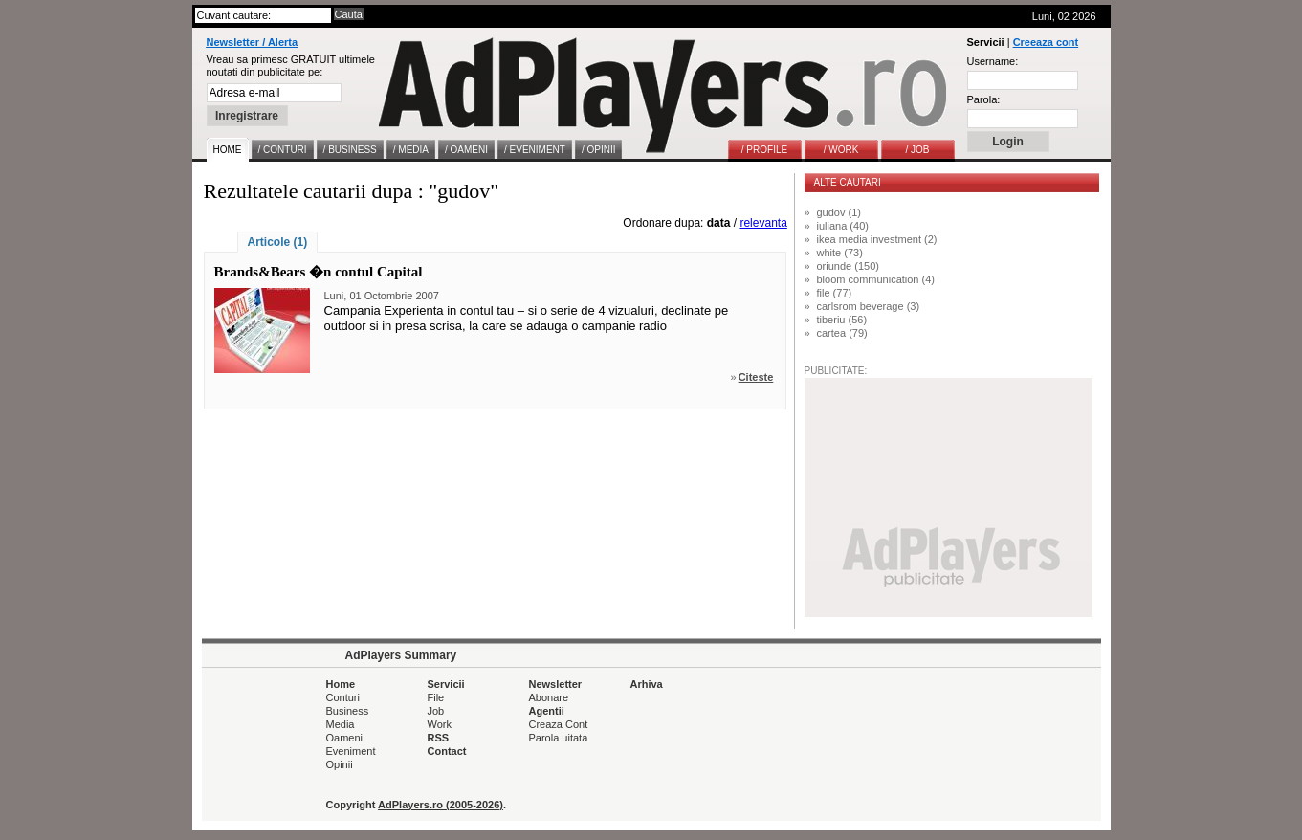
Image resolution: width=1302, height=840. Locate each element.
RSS (439, 737)
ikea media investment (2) (877, 239)
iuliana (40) (843, 226)
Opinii (339, 764)
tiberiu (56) (842, 319)
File (436, 697)
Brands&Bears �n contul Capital (318, 271)
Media (340, 724)
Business (347, 711)
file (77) (834, 292)
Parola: (984, 99)
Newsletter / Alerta (252, 42)
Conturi (343, 697)
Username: (993, 61)
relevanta (762, 223)
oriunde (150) (848, 266)
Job (436, 711)
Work (440, 724)
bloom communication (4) (876, 279)
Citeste (756, 377)
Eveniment (351, 751)
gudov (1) (839, 212)
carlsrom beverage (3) (868, 306)
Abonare (549, 697)
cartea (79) (842, 333)
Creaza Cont (558, 724)
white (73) (840, 252)
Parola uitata (558, 737)
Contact (447, 751)
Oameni (345, 737)
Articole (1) (278, 242)
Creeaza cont (1045, 42)
